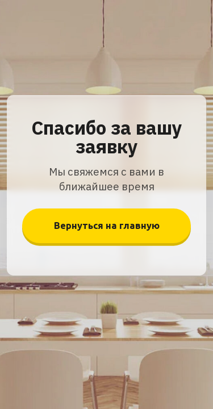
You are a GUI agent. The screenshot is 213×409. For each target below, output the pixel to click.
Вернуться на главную (107, 225)
